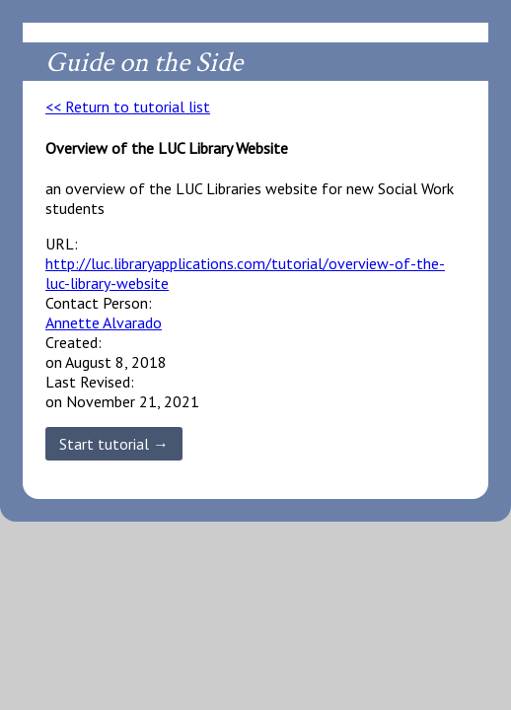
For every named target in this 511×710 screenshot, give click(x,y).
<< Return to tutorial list (127, 106)
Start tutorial (104, 444)
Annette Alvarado (103, 322)
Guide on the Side (144, 62)
